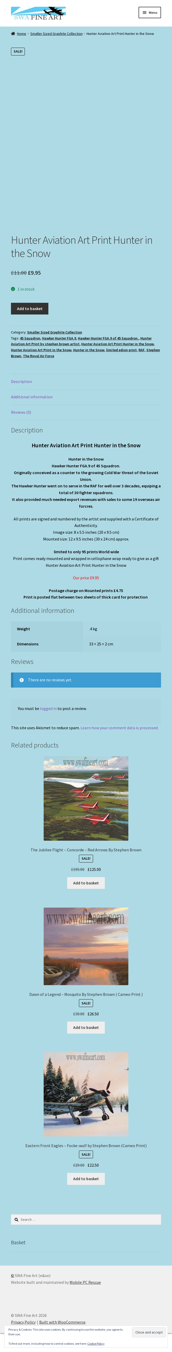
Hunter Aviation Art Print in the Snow (41, 350)
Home (21, 33)
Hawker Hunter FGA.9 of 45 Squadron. (108, 338)
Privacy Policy (23, 1322)
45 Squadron (30, 338)
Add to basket (30, 308)
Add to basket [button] (86, 882)
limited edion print (121, 350)
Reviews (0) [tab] (21, 412)
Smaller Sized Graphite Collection (56, 33)
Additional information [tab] (32, 396)
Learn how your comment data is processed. (119, 727)
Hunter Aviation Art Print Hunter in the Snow (117, 344)
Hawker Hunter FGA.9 (59, 338)
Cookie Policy (96, 1343)
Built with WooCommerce (62, 1322)
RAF (142, 350)
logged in (48, 708)
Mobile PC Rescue (85, 1282)
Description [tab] (21, 381)
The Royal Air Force (38, 356)
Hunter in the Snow (88, 350)
